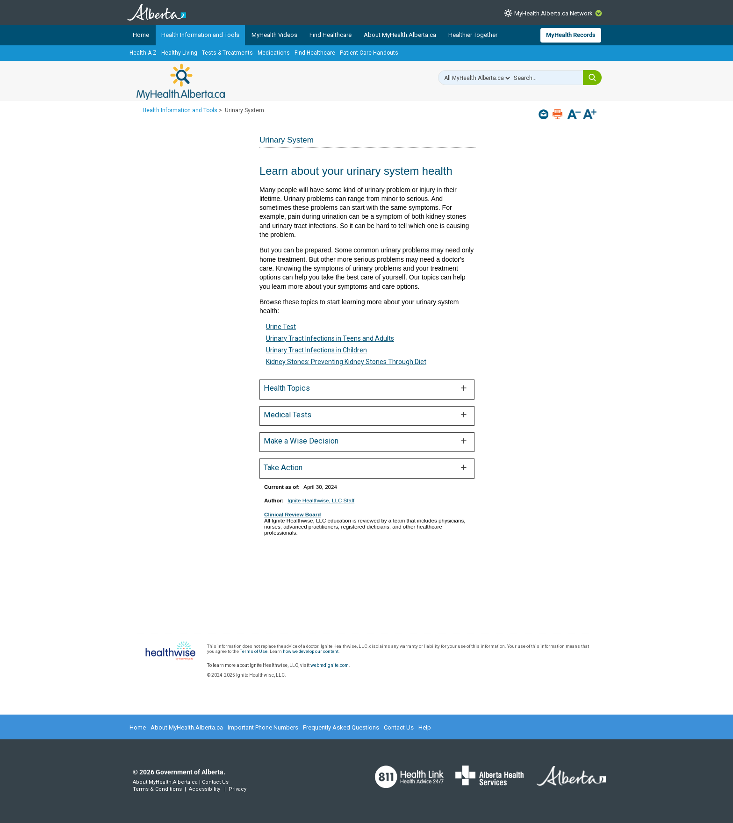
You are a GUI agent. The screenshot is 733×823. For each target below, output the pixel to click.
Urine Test (281, 326)
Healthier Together (472, 34)
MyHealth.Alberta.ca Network (553, 13)
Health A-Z (143, 53)
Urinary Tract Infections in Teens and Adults (330, 338)
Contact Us (399, 727)
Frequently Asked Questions (341, 727)
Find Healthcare (330, 34)
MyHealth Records (571, 34)
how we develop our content (310, 651)
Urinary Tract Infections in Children (316, 350)
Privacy (237, 789)
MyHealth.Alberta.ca (181, 82)
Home (141, 34)
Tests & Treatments (227, 53)
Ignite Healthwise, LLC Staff (320, 500)
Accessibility (204, 789)
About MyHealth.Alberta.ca (400, 34)
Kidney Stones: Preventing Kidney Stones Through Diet (346, 361)
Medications (274, 53)
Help (424, 727)
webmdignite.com (329, 665)
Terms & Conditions (157, 789)
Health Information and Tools (200, 34)
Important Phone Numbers (263, 727)
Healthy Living (179, 53)
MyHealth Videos (274, 34)
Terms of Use (253, 651)
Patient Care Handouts (369, 53)
